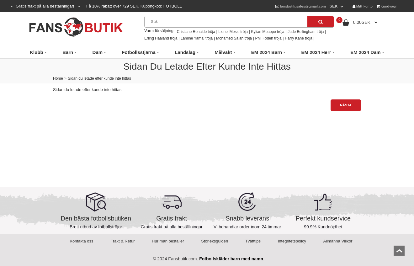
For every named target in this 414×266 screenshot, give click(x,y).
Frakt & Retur (122, 241)
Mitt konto (363, 6)
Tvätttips (253, 241)
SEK (334, 6)
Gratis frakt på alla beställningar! (45, 6)
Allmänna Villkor (338, 241)
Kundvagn (386, 6)
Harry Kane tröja (298, 38)
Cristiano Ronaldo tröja (196, 31)
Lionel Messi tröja (232, 31)
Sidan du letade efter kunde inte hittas (99, 78)
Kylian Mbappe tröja (267, 31)
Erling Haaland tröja (160, 38)
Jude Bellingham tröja (306, 31)
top (399, 253)
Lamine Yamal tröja (197, 38)
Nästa (346, 105)
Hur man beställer (168, 241)
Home (58, 78)
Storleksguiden (214, 241)
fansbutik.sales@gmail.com (300, 6)
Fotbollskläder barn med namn (231, 258)
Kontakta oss (81, 241)
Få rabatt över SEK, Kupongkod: (134, 6)
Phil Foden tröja (268, 38)
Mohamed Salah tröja (234, 38)
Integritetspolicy (292, 241)
